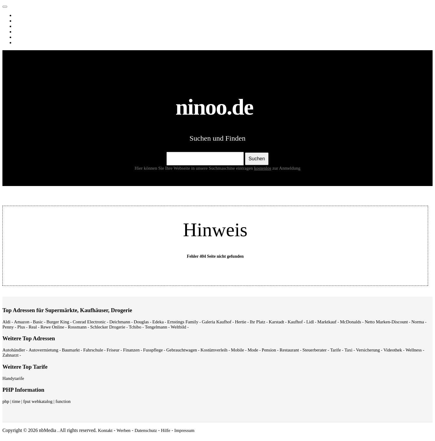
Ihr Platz (257, 321)
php (5, 401)
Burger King (58, 321)
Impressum (184, 430)
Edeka (157, 321)
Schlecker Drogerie (107, 327)
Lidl (310, 321)
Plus (21, 327)
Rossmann (77, 327)
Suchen (257, 158)
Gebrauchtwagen (181, 350)
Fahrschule (93, 350)
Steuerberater (314, 350)
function (63, 401)
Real (33, 327)
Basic (38, 321)
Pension (269, 350)
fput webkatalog (38, 401)
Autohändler (13, 350)
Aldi (6, 321)
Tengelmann (156, 327)
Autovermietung (43, 350)
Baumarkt (71, 350)
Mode (253, 350)
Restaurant (289, 350)
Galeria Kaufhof (216, 321)
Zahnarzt (10, 355)
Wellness (413, 350)
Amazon (21, 321)
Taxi (348, 350)
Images (22, 20)
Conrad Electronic (89, 321)
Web (19, 15)
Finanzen (131, 350)
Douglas (141, 321)
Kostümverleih (214, 350)
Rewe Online (52, 327)
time (16, 401)
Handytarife (13, 378)
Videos (21, 26)
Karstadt (276, 321)
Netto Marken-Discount (386, 321)
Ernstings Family (182, 321)
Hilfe (165, 430)
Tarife (335, 350)
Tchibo (135, 327)
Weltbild (178, 327)
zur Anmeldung (286, 168)
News (20, 31)
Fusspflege (153, 350)
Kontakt (105, 430)
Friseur (113, 350)
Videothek (392, 350)
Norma (417, 321)
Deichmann (119, 321)
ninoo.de (16, 5)
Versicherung (368, 350)
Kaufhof (295, 321)
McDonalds (350, 321)
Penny (8, 327)
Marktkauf (327, 321)
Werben (123, 430)
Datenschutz (145, 430)
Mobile (237, 350)
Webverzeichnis (30, 37)
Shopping (24, 42)
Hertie (240, 321)
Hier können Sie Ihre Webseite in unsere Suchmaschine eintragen (203, 168)
